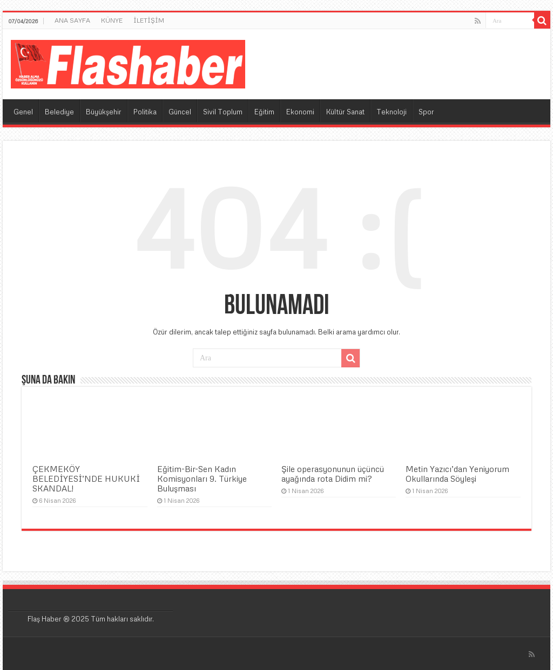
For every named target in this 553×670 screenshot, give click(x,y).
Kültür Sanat (345, 111)
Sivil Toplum (222, 111)
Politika (145, 111)
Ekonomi (300, 111)
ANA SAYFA (72, 20)
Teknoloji (391, 111)
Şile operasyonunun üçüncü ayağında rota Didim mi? (332, 473)
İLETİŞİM (148, 20)
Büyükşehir (104, 111)
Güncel (179, 111)
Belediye (59, 111)
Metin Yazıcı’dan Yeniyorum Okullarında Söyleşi (457, 473)
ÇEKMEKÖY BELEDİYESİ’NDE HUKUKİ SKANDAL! (86, 478)
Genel (23, 111)
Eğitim (264, 111)
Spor (426, 111)
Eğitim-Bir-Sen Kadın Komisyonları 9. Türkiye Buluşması (202, 478)
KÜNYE (112, 20)
